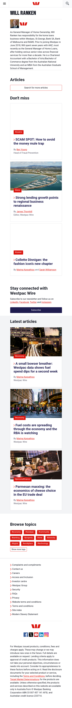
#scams (18, 132)
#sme (17, 190)
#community (44, 532)
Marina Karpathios (26, 269)
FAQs (14, 593)
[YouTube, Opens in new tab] (36, 634)
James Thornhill (24, 211)
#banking (16, 538)
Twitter (33, 302)
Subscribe (36, 310)
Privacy (15, 597)
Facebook (24, 302)
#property (28, 538)
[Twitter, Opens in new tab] (31, 634)
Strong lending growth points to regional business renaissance (36, 202)
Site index (17, 610)
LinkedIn (14, 302)
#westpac (29, 532)
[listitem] (36, 357)
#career (18, 252)
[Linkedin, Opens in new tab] (41, 634)
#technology (42, 543)
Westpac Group (19, 585)
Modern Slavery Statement (25, 614)
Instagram (46, 302)
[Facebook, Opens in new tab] (25, 634)
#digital (15, 543)
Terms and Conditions (34, 676)
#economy (19, 356)
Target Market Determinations (24, 679)
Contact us (17, 569)
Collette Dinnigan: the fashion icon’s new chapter (33, 262)
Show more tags (18, 549)
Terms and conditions (22, 606)
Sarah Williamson (47, 269)
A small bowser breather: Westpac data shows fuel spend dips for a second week (36, 367)
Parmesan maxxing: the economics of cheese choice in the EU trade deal (35, 491)
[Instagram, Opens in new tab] (46, 636)
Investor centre (19, 581)
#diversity (51, 538)
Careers (16, 573)
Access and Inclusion (22, 577)
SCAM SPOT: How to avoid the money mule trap (34, 141)
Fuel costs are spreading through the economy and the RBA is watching (35, 429)
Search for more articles (36, 87)
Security (16, 589)
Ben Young (22, 149)
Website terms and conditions (26, 602)
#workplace (28, 543)
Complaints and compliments (26, 565)
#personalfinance (22, 479)
